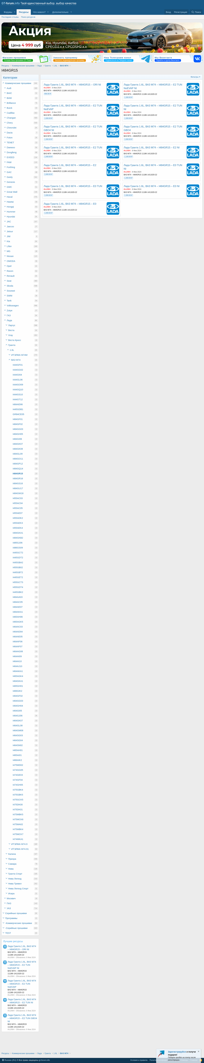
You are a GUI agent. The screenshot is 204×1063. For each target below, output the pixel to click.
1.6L (12, 350)
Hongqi (10, 206)
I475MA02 (18, 824)
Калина (12, 854)
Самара (12, 864)
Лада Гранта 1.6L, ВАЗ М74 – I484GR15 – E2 (70, 165)
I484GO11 (18, 458)
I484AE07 (18, 607)
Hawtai (10, 201)
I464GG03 (18, 700)
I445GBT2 (18, 572)
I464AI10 (17, 661)
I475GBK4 (18, 789)
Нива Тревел (15, 883)
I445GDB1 (18, 409)
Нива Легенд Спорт (18, 888)
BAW (9, 98)
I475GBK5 (18, 794)
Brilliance (11, 103)
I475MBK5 (18, 814)
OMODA (11, 261)
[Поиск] (196, 12)
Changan (11, 117)
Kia (8, 241)
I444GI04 (17, 374)
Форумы (8, 12)
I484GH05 (18, 434)
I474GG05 (18, 770)
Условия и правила (138, 1060)
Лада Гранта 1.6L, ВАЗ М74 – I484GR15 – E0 (70, 203)
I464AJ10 (17, 666)
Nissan (10, 256)
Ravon (10, 271)
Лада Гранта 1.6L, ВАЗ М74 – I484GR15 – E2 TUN (73, 147)
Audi (9, 88)
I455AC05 (18, 508)
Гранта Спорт (15, 873)
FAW (9, 162)
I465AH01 (18, 750)
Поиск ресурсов (28, 17)
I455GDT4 (18, 587)
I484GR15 (18, 473)
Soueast (11, 290)
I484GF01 (18, 419)
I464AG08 (18, 651)
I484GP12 (18, 463)
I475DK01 (18, 809)
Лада (9, 320)
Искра (11, 893)
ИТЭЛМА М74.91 (20, 849)
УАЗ (9, 908)
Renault (11, 276)
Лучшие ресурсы (13, 941)
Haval (9, 197)
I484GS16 (18, 483)
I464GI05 (17, 710)
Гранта (11, 345)
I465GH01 (18, 686)
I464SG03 (18, 735)
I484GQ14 (18, 468)
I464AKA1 (18, 671)
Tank (9, 300)
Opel (9, 266)
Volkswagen (13, 305)
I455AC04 (18, 503)
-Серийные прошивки (16, 928)
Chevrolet (11, 127)
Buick (9, 108)
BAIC (9, 93)
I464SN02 (18, 745)
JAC (9, 221)
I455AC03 (18, 498)
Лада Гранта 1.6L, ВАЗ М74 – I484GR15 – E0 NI (151, 186)
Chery (10, 122)
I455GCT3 (18, 582)
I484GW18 (18, 493)
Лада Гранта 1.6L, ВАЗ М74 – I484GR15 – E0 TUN (73, 186)
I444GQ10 (18, 389)
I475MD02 (18, 765)
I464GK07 (18, 720)
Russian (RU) (9, 1060)
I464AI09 (17, 656)
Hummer (11, 211)
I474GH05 (18, 784)
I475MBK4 (18, 829)
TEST (8, 933)
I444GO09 (18, 384)
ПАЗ (9, 903)
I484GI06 (17, 439)
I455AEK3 (18, 523)
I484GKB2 (18, 537)
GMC (9, 187)
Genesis (11, 182)
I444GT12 (18, 399)
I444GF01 (18, 365)
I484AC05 (18, 602)
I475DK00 (18, 804)
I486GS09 (18, 547)
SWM (9, 295)
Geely (10, 177)
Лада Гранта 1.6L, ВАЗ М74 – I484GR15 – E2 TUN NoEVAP (22, 983)
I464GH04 (18, 705)
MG (8, 251)
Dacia (9, 132)
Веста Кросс (14, 340)
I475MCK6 (18, 819)
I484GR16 (18, 478)
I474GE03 (18, 775)
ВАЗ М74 (15, 360)
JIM (8, 236)
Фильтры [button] (194, 77)
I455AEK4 (18, 528)
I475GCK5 (18, 799)
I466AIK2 (17, 760)
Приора (12, 859)
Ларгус (11, 325)
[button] (14, 12)
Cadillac (11, 113)
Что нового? (39, 12)
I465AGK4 (18, 676)
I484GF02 (18, 424)
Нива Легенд (14, 878)
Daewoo (11, 147)
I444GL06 (18, 379)
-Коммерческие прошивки (18, 923)
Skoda (10, 285)
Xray (10, 335)
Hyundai (11, 216)
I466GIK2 (17, 691)
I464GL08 (18, 725)
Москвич (11, 898)
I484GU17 (18, 488)
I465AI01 (17, 755)
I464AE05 (18, 636)
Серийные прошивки (16, 913)
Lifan (9, 246)
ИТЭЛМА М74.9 (19, 844)
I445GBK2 (18, 592)
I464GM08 (18, 730)
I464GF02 (18, 696)
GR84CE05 (18, 414)
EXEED (10, 157)
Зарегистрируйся (177, 1052)
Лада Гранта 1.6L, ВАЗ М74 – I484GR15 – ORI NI (72, 84)
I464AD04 (18, 631)
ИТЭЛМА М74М (19, 355)
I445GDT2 (18, 557)
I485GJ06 (17, 542)
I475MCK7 (18, 834)
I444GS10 (18, 394)
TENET (10, 142)
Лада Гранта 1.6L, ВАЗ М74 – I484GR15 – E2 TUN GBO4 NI (22, 1018)
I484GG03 (18, 429)
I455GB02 (18, 567)
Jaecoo (10, 226)
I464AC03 (18, 626)
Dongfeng (11, 152)
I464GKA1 (18, 681)
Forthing (11, 167)
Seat (9, 281)
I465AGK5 (18, 621)
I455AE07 (18, 513)
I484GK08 (18, 449)
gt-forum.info (44, 1060)
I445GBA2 (18, 562)
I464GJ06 (17, 715)
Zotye (9, 310)
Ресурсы (24, 12)
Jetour (10, 231)
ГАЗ (9, 315)
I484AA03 (18, 597)
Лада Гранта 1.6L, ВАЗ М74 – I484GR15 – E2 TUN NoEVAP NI (22, 964)
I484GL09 (18, 453)
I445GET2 (18, 577)
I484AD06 (18, 404)
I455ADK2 (18, 518)
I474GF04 (18, 780)
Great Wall (12, 192)
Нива (10, 868)
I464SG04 (18, 740)
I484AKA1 (18, 612)
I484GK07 (18, 444)
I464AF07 (17, 646)
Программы (11, 918)
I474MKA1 (18, 839)
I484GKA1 (18, 533)
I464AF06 (17, 641)
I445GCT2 (18, 552)
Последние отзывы (10, 17)
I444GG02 (18, 369)
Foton (9, 137)
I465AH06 (18, 616)
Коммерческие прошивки (18, 83)
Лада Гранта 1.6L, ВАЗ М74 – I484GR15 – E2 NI (151, 147)
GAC (9, 172)
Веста (11, 330)
